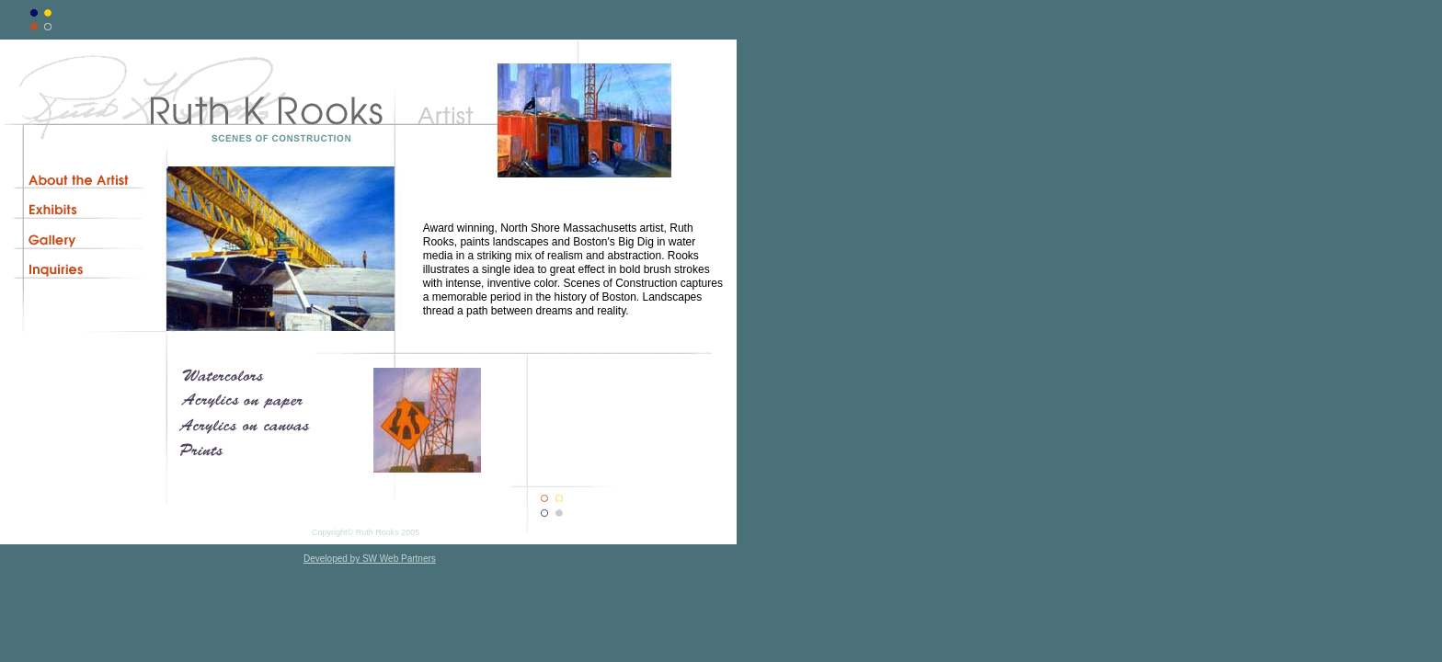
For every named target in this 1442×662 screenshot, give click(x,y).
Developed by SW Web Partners (369, 559)
